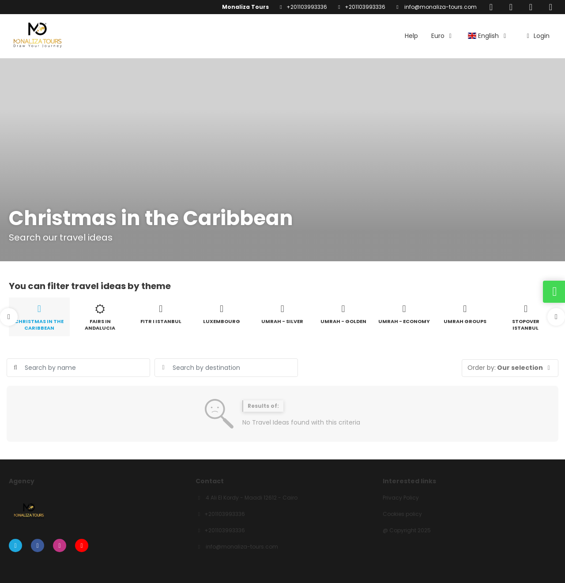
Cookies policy (402, 514)
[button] (9, 317)
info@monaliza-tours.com (440, 7)
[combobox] (226, 367)
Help (411, 35)
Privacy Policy (401, 497)
